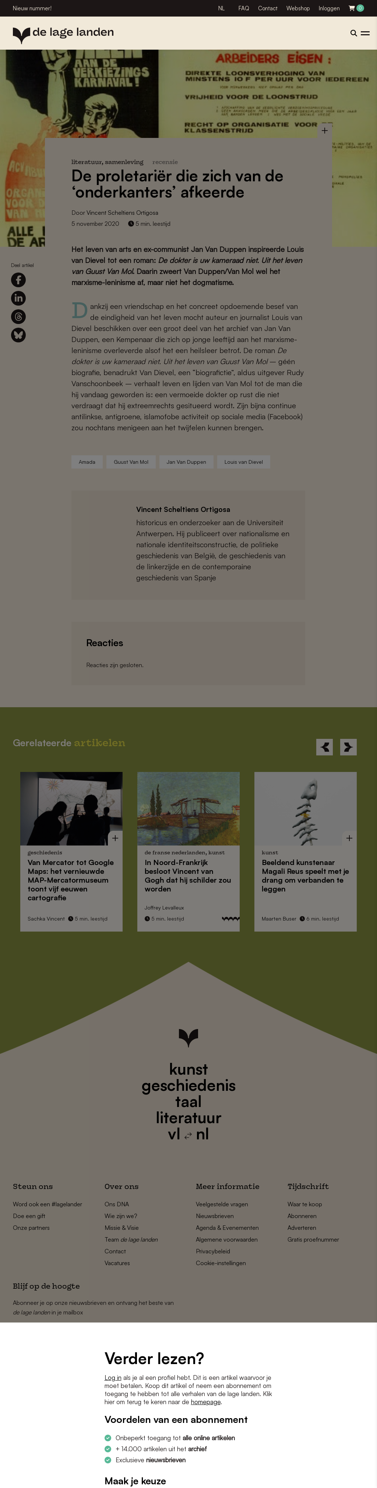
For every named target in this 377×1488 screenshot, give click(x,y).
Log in (113, 1377)
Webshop (298, 8)
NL (221, 8)
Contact (268, 8)
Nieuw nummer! (32, 8)
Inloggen (329, 8)
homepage (206, 1402)
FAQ (244, 8)
